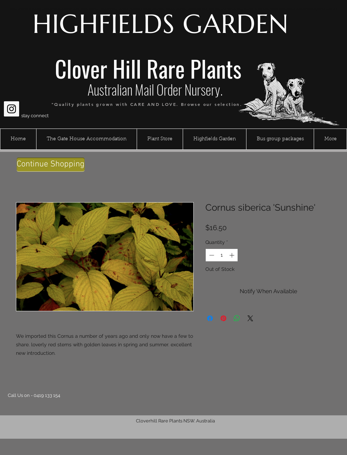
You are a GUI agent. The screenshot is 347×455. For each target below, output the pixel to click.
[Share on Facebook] (210, 318)
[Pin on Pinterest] (223, 318)
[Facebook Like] (17, 91)
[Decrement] (210, 255)
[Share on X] (250, 318)
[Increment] (232, 255)
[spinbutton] (221, 255)
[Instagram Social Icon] (11, 108)
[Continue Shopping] (51, 165)
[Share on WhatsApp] (237, 318)
